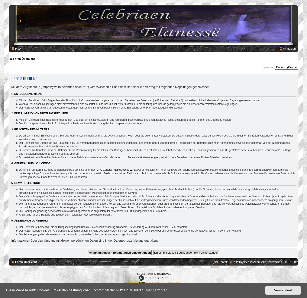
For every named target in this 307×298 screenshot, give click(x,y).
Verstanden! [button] (283, 290)
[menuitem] (16, 49)
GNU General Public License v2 (115, 169)
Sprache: (268, 67)
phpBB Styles (164, 274)
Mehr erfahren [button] (156, 290)
